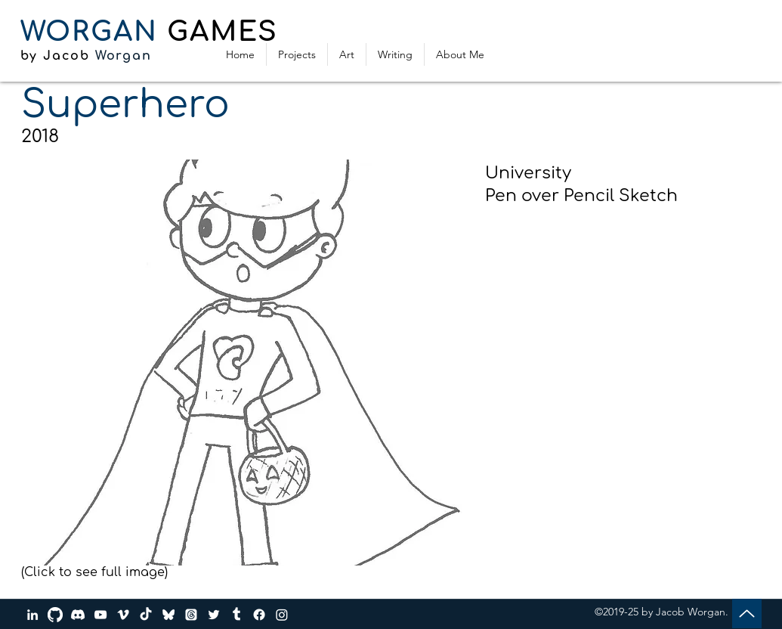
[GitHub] (55, 614)
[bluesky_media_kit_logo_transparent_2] (168, 614)
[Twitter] (213, 614)
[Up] (747, 613)
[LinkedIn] (32, 614)
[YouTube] (100, 614)
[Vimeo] (123, 614)
